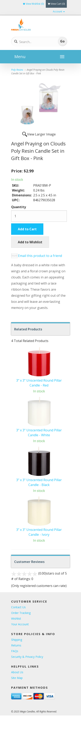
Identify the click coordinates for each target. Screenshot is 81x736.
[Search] (34, 42)
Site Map (17, 678)
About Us (17, 672)
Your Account (20, 624)
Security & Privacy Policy (27, 657)
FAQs (14, 651)
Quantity (18, 207)
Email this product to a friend (40, 255)
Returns (16, 645)
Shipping (16, 640)
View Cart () (56, 3)
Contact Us (18, 607)
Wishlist (16, 618)
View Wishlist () (33, 3)
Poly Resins (17, 69)
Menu (20, 56)
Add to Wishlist (30, 242)
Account (59, 11)
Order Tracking (21, 613)
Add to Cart (27, 229)
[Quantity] (39, 216)
